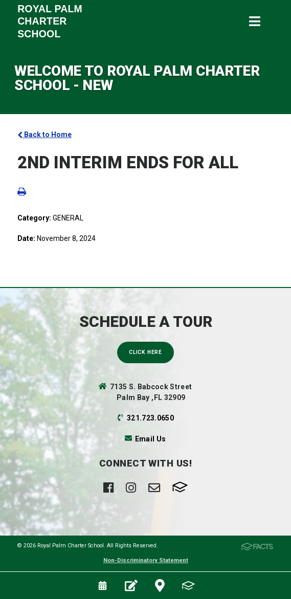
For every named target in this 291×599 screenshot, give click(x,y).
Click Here (145, 352)
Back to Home (44, 134)
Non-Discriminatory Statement (145, 560)
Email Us (150, 439)
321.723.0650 (150, 418)
